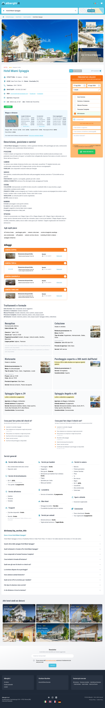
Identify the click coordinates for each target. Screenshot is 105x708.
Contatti (6, 686)
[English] (50, 701)
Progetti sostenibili (8, 684)
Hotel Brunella (9, 609)
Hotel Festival (76, 609)
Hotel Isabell (42, 609)
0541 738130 (18, 85)
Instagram (40, 93)
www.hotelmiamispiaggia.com (19, 93)
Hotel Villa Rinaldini (78, 628)
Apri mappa (91, 10)
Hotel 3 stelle (85, 684)
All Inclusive (76, 682)
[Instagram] (52, 697)
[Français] (55, 701)
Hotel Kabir (8, 628)
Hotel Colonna (43, 628)
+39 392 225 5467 (20, 89)
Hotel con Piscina (93, 684)
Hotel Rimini (18, 17)
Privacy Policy (92, 699)
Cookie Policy (100, 699)
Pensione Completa (84, 682)
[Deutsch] (59, 701)
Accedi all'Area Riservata (44, 682)
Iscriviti (52, 665)
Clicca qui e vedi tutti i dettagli (36, 135)
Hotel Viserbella (27, 17)
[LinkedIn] (56, 697)
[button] (96, 3)
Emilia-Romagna (10, 17)
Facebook (32, 93)
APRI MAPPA (11, 121)
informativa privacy (51, 660)
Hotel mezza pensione (95, 682)
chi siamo (6, 682)
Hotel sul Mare (77, 684)
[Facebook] (49, 697)
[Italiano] (45, 701)
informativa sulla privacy (84, 145)
